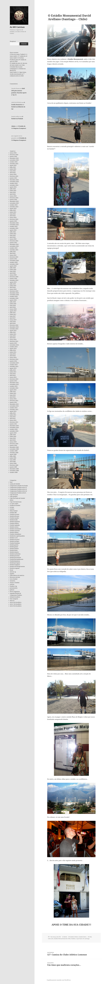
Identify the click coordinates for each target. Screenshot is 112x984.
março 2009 (13, 463)
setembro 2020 (14, 264)
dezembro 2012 (14, 382)
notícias (12, 584)
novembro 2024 (14, 181)
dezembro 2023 (14, 201)
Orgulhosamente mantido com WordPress (59, 980)
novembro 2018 (14, 294)
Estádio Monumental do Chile (62, 938)
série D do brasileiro (15, 606)
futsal (11, 570)
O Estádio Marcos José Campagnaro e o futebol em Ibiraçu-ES (18, 68)
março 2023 (13, 217)
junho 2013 (13, 372)
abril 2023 (13, 216)
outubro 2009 (13, 451)
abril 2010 (13, 440)
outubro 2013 (13, 364)
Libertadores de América (17, 575)
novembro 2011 (14, 406)
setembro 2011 (14, 409)
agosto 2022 (13, 230)
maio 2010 (13, 438)
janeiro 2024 (13, 199)
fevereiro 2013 (14, 379)
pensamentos (13, 588)
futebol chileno (14, 532)
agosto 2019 (13, 282)
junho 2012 (13, 393)
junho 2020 (13, 269)
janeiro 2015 (13, 343)
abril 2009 (13, 461)
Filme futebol (13, 511)
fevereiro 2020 (14, 277)
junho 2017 (13, 314)
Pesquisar (13, 41)
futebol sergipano (15, 564)
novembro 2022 (14, 224)
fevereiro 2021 (14, 257)
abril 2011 (13, 418)
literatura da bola (15, 577)
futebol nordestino (15, 554)
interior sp (13, 572)
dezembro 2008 (14, 469)
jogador (12, 573)
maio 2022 (13, 235)
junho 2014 (13, 352)
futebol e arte (14, 538)
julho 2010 (13, 434)
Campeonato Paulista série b (18, 493)
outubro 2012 (13, 386)
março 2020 (13, 275)
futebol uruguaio (14, 568)
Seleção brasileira (15, 597)
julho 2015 (13, 332)
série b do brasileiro (15, 602)
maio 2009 (13, 460)
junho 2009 (13, 458)
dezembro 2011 (14, 404)
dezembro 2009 (14, 447)
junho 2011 (13, 415)
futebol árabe (14, 520)
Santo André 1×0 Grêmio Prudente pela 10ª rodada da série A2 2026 (18, 59)
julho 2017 (13, 312)
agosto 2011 (13, 411)
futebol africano (14, 516)
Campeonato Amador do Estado (19, 486)
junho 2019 (13, 286)
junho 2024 (13, 190)
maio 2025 (13, 171)
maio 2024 (13, 192)
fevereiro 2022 (14, 241)
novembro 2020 (14, 260)
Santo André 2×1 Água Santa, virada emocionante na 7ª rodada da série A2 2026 (18, 74)
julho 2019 (13, 284)
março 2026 (13, 153)
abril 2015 (13, 338)
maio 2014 (13, 354)
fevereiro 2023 (14, 219)
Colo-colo (50, 938)
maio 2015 (13, 336)
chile (90, 937)
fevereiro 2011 (14, 422)
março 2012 (13, 399)
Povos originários (15, 591)
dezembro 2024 (14, 180)
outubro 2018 (13, 296)
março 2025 (13, 174)
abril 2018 (13, 307)
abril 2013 (13, 375)
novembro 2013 (14, 363)
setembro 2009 (14, 452)
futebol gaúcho (14, 545)
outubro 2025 (13, 162)
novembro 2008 (14, 470)
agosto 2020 (13, 266)
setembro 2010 (14, 431)
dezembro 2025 (14, 158)
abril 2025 (13, 172)
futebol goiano (14, 547)
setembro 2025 (14, 163)
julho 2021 (13, 251)
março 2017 (13, 320)
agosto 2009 (13, 454)
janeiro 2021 (13, 259)
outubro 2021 (13, 248)
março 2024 (13, 196)
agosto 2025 (13, 165)
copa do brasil (14, 494)
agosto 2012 (13, 390)
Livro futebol (13, 579)
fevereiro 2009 (14, 465)
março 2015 (13, 339)
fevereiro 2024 (14, 198)
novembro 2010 (14, 427)
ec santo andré (14, 503)
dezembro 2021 (14, 244)
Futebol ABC (13, 512)
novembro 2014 (14, 345)
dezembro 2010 (14, 426)
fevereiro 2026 (14, 154)
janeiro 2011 (13, 424)
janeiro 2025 (13, 178)
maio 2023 (13, 214)
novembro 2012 (14, 384)
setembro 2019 (14, 280)
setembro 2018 (14, 298)
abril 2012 (13, 397)
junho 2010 (13, 436)
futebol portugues (15, 563)
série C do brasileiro (15, 604)
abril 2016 (13, 323)
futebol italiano (14, 548)
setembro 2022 (14, 228)
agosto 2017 (13, 311)
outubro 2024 (13, 183)
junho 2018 (13, 303)
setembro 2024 (14, 185)
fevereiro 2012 (14, 400)
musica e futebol (14, 582)
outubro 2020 (13, 262)
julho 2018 (13, 302)
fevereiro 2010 (14, 443)
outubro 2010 (13, 429)
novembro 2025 (14, 160)
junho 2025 (13, 169)
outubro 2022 (13, 226)
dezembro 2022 (14, 223)
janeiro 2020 (13, 278)
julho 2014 (13, 350)
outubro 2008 (13, 472)
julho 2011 (13, 413)
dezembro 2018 (14, 293)
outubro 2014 (13, 347)
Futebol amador (14, 518)
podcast (12, 590)
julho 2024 (13, 189)
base (11, 482)
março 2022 (13, 239)
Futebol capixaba (15, 525)
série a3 (12, 600)
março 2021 (13, 255)
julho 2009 (13, 456)
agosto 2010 (13, 433)
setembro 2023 (14, 207)
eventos (12, 509)
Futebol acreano (14, 514)
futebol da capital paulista (17, 536)
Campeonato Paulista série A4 (18, 491)
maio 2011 (13, 417)
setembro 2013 (14, 366)
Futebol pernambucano (16, 559)
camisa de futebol (15, 484)
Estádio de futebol (15, 505)
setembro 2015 (14, 329)
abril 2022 (13, 237)
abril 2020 (13, 273)
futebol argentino (15, 521)
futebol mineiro (14, 552)
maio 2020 (13, 271)
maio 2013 (13, 373)
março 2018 (13, 309)
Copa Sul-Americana (15, 502)
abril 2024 (13, 194)
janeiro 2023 (13, 221)
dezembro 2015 (14, 327)
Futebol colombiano (15, 534)
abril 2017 (13, 318)
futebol (73, 938)
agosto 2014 (13, 348)
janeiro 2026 (13, 156)
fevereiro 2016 (14, 325)
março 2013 (13, 377)
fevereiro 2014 (14, 359)
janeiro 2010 (13, 445)
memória (12, 581)
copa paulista (13, 496)
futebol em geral (14, 539)
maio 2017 (13, 316)
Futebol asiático (14, 523)
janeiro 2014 (13, 361)
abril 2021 (13, 253)
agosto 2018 (13, 300)
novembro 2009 (14, 449)
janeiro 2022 (13, 242)
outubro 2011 (13, 408)
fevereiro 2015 (14, 341)
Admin (13, 126)
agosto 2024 (13, 187)
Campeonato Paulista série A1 (18, 487)
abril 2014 (13, 356)
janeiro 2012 (13, 402)
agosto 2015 (13, 330)
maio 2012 (13, 395)
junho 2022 (13, 233)
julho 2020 (13, 268)
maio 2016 (13, 321)
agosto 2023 (13, 208)
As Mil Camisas (17, 27)
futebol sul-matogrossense (17, 566)
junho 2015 (13, 334)
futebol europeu (14, 541)
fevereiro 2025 (14, 176)
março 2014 (13, 357)
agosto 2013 (13, 368)
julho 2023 (13, 210)
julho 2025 (13, 167)
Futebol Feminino (15, 543)
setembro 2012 (14, 388)
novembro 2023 (14, 203)
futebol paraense (15, 556)
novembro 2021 (14, 246)
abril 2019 (13, 287)
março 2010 (13, 442)
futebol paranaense (15, 557)
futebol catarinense (15, 529)
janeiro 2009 (13, 467)
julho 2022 (13, 232)
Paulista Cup (13, 586)
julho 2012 (13, 391)
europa (12, 507)
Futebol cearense (15, 530)
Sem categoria (14, 599)
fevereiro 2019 (14, 291)
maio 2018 (13, 305)
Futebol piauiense (15, 561)
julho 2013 (13, 370)
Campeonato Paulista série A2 (18, 489)
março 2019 (13, 289)
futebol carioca (14, 527)
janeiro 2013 (13, 381)
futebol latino (14, 550)
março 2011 (13, 420)
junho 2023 (13, 212)
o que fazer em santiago (83, 938)
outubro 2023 (13, 205)
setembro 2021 (14, 250)
